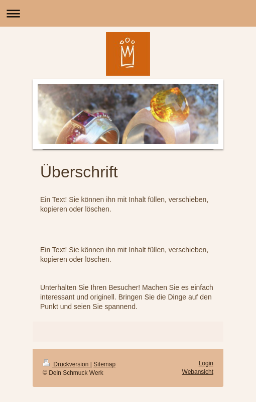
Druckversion (66, 364)
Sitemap (104, 364)
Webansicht (197, 371)
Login (206, 363)
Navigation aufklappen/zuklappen (128, 13)
